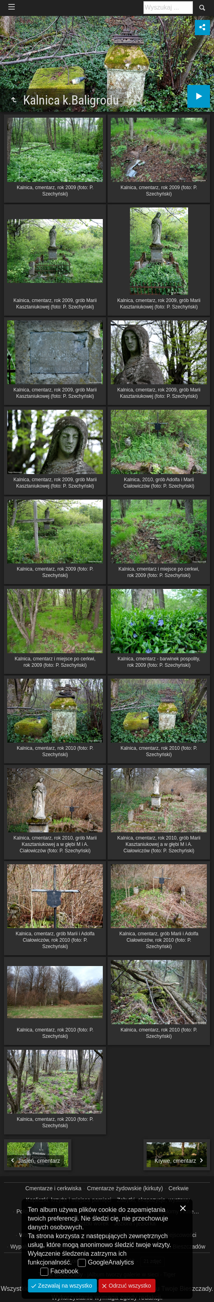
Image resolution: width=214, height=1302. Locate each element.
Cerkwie (179, 1188)
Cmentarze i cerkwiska (54, 1188)
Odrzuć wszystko (129, 1285)
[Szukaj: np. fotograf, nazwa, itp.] (168, 7)
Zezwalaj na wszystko (64, 1285)
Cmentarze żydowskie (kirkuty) (125, 1188)
